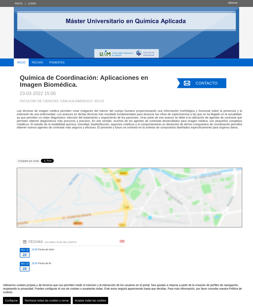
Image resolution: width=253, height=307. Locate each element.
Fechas (37, 62)
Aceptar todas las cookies (90, 300)
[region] (126, 292)
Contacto (206, 83)
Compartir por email (28, 161)
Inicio (19, 3)
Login (32, 3)
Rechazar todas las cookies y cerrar (47, 300)
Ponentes (57, 62)
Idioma (233, 2)
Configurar (11, 300)
